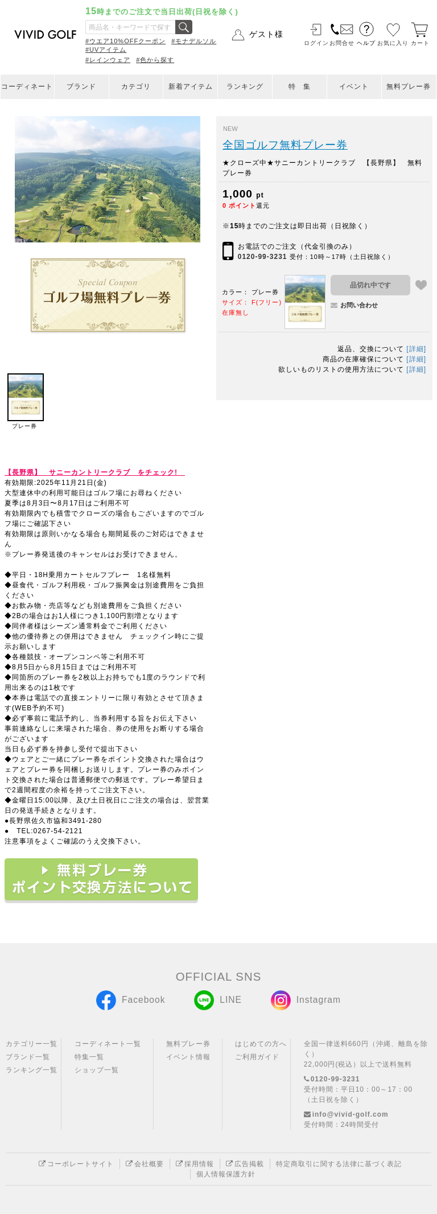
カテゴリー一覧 (31, 1044)
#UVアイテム (105, 49)
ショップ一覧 (97, 1070)
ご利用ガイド (257, 1057)
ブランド (81, 86)
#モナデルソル (193, 41)
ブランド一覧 (28, 1057)
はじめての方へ (261, 1044)
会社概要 (145, 1164)
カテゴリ (136, 86)
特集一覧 (89, 1057)
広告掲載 (245, 1164)
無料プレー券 (408, 86)
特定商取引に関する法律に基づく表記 (339, 1164)
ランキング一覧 (31, 1070)
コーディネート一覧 (108, 1044)
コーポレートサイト (76, 1164)
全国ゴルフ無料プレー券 (285, 145)
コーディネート (27, 86)
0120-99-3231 (262, 257)
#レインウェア (107, 59)
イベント (354, 86)
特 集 (299, 86)
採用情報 (195, 1164)
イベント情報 (188, 1057)
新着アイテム (190, 86)
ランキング (244, 86)
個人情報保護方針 (225, 1174)
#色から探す (155, 59)
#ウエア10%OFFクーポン (125, 41)
